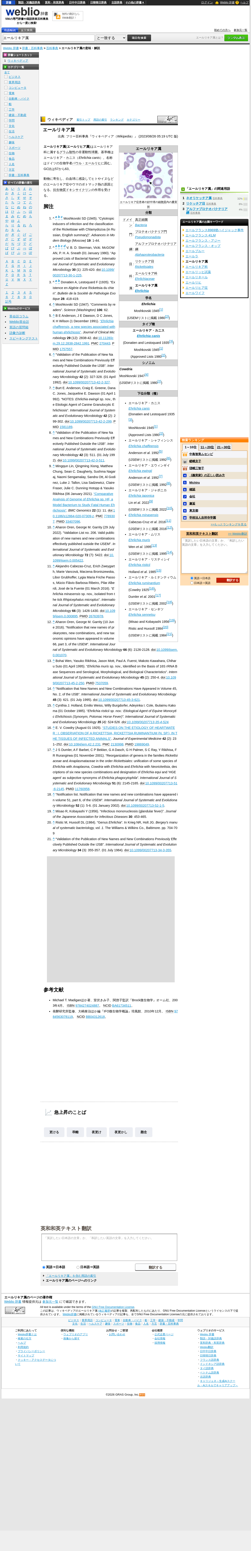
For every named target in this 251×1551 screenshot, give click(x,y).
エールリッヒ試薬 (198, 272)
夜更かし (121, 1132)
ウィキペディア (60, 120)
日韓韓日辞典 (98, 2)
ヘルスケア (16, 137)
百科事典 (52, 48)
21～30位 (224, 447)
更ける (54, 1132)
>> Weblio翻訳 (237, 533)
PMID (60, 521)
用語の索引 (100, 119)
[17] (158, 595)
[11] (168, 520)
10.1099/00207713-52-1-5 (145, 805)
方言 (12, 169)
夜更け (96, 1132)
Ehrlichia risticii (139, 565)
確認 (192, 489)
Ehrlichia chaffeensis (143, 446)
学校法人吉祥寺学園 (202, 517)
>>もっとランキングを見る (229, 524)
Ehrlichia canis (148, 336)
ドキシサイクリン (78, 190)
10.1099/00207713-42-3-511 (83, 460)
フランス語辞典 (209, 1359)
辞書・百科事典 (32, 48)
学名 (148, 298)
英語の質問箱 (18, 327)
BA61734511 (121, 1005)
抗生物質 (59, 190)
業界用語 (14, 82)
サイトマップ (26, 1355)
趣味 (12, 142)
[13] (154, 545)
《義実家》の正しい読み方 (207, 475)
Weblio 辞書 (227, 2)
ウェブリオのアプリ (75, 1334)
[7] (160, 476)
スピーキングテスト (23, 338)
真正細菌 (141, 219)
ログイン (207, 2)
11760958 (82, 789)
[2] (167, 316)
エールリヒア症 (196, 287)
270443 (104, 343)
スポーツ (14, 148)
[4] (146, 374)
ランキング (117, 119)
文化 (12, 126)
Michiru (194, 482)
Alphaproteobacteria (149, 254)
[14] (169, 552)
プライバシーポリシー (31, 1351)
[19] (172, 620)
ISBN (70, 1005)
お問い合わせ (117, 1334)
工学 (12, 109)
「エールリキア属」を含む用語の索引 (71, 1275)
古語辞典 (116, 2)
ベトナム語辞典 (209, 1372)
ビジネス (14, 77)
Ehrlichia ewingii (140, 471)
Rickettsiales (144, 267)
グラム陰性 (67, 152)
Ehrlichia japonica (141, 495)
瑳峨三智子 (196, 468)
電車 (12, 93)
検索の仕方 (24, 1338)
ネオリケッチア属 (199, 198)
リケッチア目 (144, 261)
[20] (165, 627)
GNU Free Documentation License (113, 1307)
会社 (192, 496)
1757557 (66, 349)
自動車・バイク (19, 98)
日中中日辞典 (77, 2)
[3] (171, 341)
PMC (94, 343)
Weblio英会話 (19, 322)
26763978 (96, 616)
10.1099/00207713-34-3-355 (150, 850)
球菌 (94, 152)
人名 (12, 164)
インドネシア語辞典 (212, 1363)
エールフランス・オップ (202, 246)
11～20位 (207, 447)
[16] (151, 588)
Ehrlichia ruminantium (144, 583)
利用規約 (23, 1347)
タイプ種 (148, 324)
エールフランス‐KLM (200, 235)
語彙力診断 (17, 333)
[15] (158, 570)
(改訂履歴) (104, 1310)
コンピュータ (17, 87)
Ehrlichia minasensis (143, 515)
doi (98, 269)
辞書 (8, 2)
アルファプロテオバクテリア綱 (207, 210)
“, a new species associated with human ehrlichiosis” (84, 326)
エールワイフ (195, 293)
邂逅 (192, 503)
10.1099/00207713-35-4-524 (147, 722)
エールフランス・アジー (202, 240)
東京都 (193, 510)
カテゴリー (133, 119)
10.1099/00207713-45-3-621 (119, 700)
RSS (142, 1395)
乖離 (75, 1132)
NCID (107, 1005)
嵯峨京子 (195, 461)
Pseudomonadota (148, 237)
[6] (168, 458)
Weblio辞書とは (27, 1334)
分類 (148, 212)
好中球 (151, 202)
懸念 (144, 1132)
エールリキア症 (129, 202)
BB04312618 (95, 1017)
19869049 (141, 744)
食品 (12, 158)
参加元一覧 (240, 30)
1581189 (66, 427)
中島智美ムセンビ (201, 454)
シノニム (148, 363)
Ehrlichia (142, 291)
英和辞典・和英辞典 (212, 1342)
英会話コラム (18, 316)
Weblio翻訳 (206, 1347)
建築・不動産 (17, 115)
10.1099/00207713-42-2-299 (90, 421)
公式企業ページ (164, 1334)
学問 (12, 120)
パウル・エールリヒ (86, 163)
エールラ (191, 256)
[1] (161, 310)
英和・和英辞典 (54, 2)
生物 (12, 153)
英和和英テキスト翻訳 (66, 1228)
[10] (169, 508)
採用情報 (159, 1342)
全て (7, 72)
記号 (8, 301)
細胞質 (162, 202)
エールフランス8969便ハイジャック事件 (214, 230)
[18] (169, 602)
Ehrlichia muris (139, 540)
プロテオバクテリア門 (151, 231)
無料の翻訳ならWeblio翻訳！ (70, 15)
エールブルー (195, 251)
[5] (160, 451)
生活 (12, 131)
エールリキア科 (146, 273)
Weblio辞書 (70, 1314)
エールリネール (196, 277)
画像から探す (71, 1338)
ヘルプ (244, 2)
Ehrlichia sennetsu (141, 614)
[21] (169, 634)
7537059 (101, 683)
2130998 (117, 744)
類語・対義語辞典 (29, 2)
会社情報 (159, 1338)
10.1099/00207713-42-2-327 (89, 382)
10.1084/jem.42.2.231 (85, 744)
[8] (168, 483)
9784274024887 (87, 1005)
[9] (151, 501)
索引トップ (83, 119)
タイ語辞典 (207, 1368)
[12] (169, 527)
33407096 (72, 521)
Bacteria (141, 225)
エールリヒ (193, 282)
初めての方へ (222, 30)
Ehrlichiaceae (145, 279)
